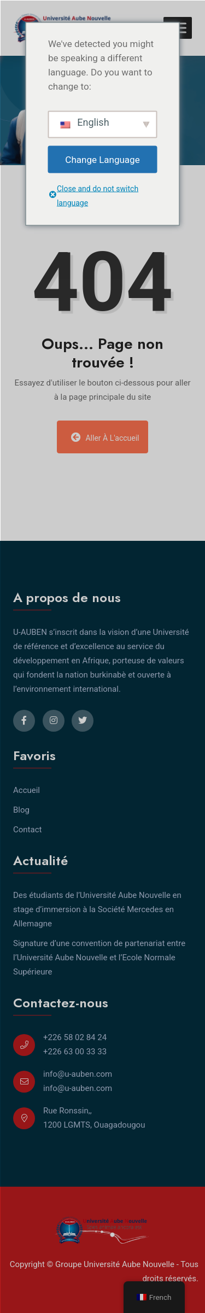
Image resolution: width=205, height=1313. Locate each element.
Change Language (102, 159)
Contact (27, 830)
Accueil (26, 790)
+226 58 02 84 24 (75, 1037)
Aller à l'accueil (105, 437)
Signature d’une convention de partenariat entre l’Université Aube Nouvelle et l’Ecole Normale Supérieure (99, 957)
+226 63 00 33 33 (75, 1052)
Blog (21, 810)
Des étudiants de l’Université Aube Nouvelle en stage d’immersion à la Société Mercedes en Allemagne (97, 909)
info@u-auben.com (77, 1074)
